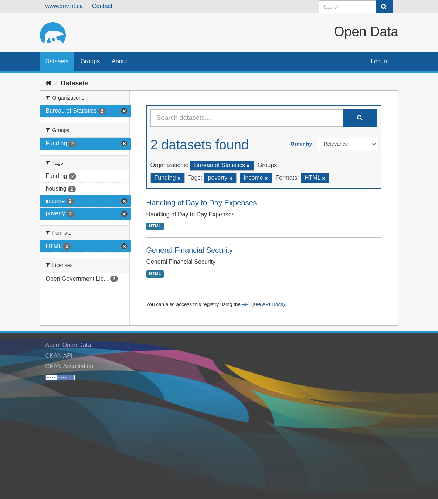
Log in (379, 61)
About (119, 61)
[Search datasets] (356, 6)
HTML (155, 226)
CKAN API (59, 356)
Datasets (57, 61)
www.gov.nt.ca (64, 6)
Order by (301, 144)
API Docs (272, 304)
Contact (102, 6)
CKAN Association (69, 366)
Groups (90, 61)
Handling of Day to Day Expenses (201, 203)
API (246, 304)
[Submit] (384, 6)
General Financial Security (189, 250)
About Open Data (68, 345)
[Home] (48, 83)
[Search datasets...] (246, 118)
